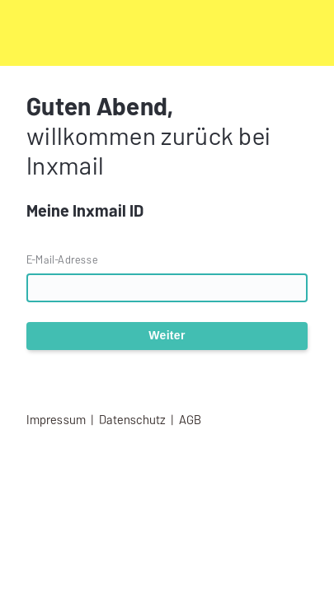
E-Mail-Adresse (62, 259)
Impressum (56, 419)
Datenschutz (132, 419)
